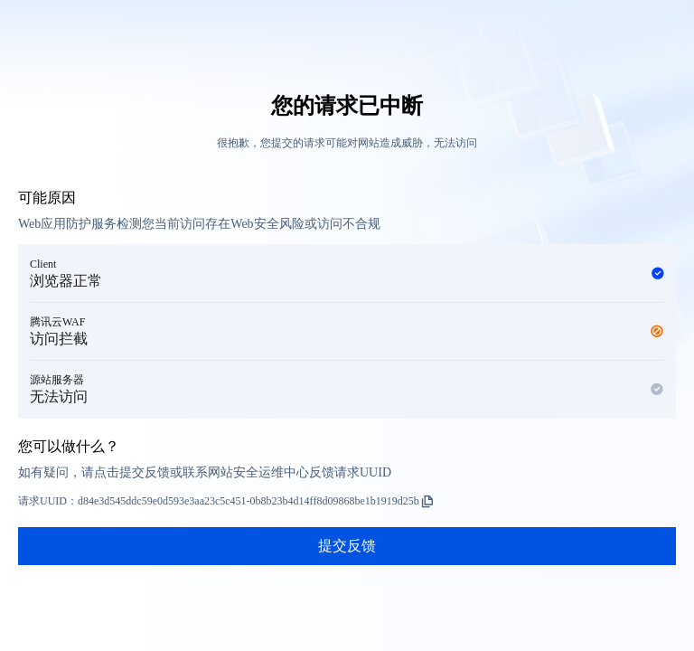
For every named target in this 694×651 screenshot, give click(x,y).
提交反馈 (347, 545)
